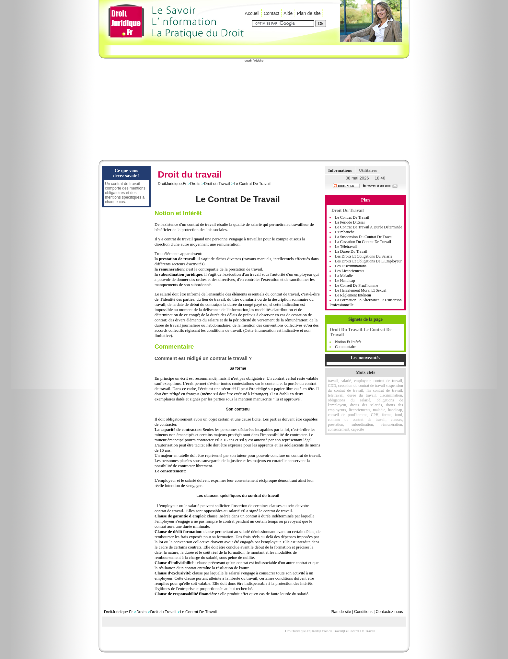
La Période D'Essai (349, 222)
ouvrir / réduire (254, 60)
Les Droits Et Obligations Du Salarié (363, 256)
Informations (340, 170)
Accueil (252, 13)
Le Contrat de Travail (352, 217)
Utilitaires (368, 170)
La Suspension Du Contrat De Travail (364, 237)
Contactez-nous (389, 611)
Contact (271, 13)
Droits (195, 183)
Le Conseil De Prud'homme (356, 285)
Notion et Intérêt (348, 342)
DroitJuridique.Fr (172, 183)
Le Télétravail (346, 246)
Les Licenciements (349, 271)
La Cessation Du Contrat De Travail (363, 241)
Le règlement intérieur (353, 295)
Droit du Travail (217, 183)
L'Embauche (344, 232)
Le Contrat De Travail (252, 183)
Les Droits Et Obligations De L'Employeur (368, 261)
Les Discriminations (350, 266)
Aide (288, 13)
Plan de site (309, 13)
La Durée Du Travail (351, 251)
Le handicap (345, 280)
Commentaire (345, 346)
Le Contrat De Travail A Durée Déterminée (368, 227)
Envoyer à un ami (380, 185)
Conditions (363, 611)
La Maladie (344, 275)
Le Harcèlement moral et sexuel (361, 290)
